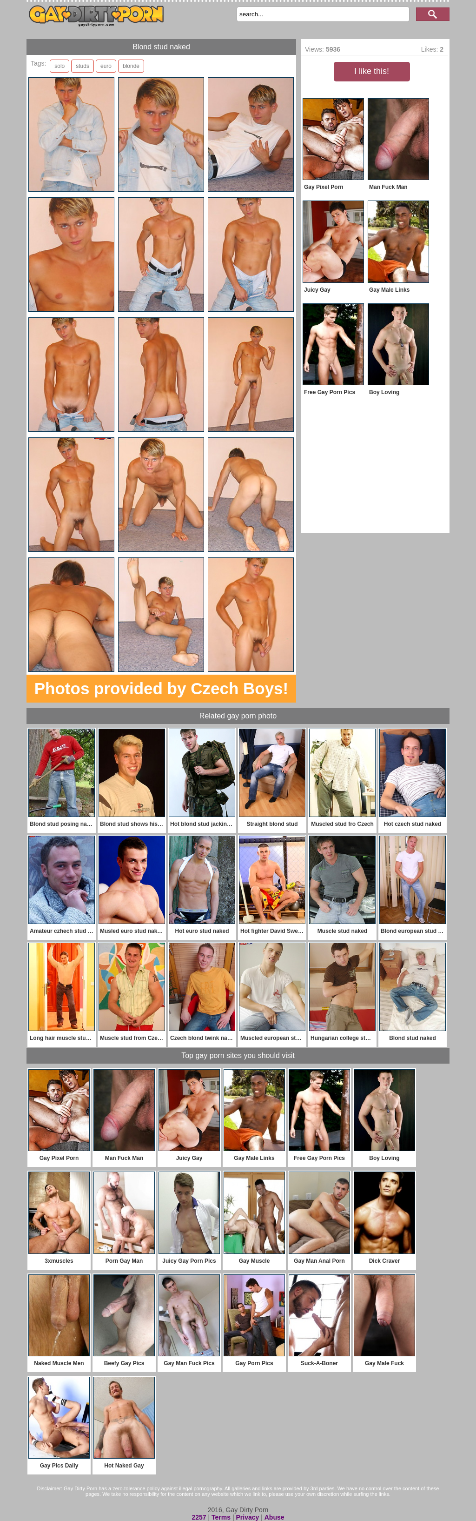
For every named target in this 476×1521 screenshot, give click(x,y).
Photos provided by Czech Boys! (161, 688)
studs (82, 66)
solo (59, 66)
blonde (131, 66)
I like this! (371, 71)
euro (106, 66)
